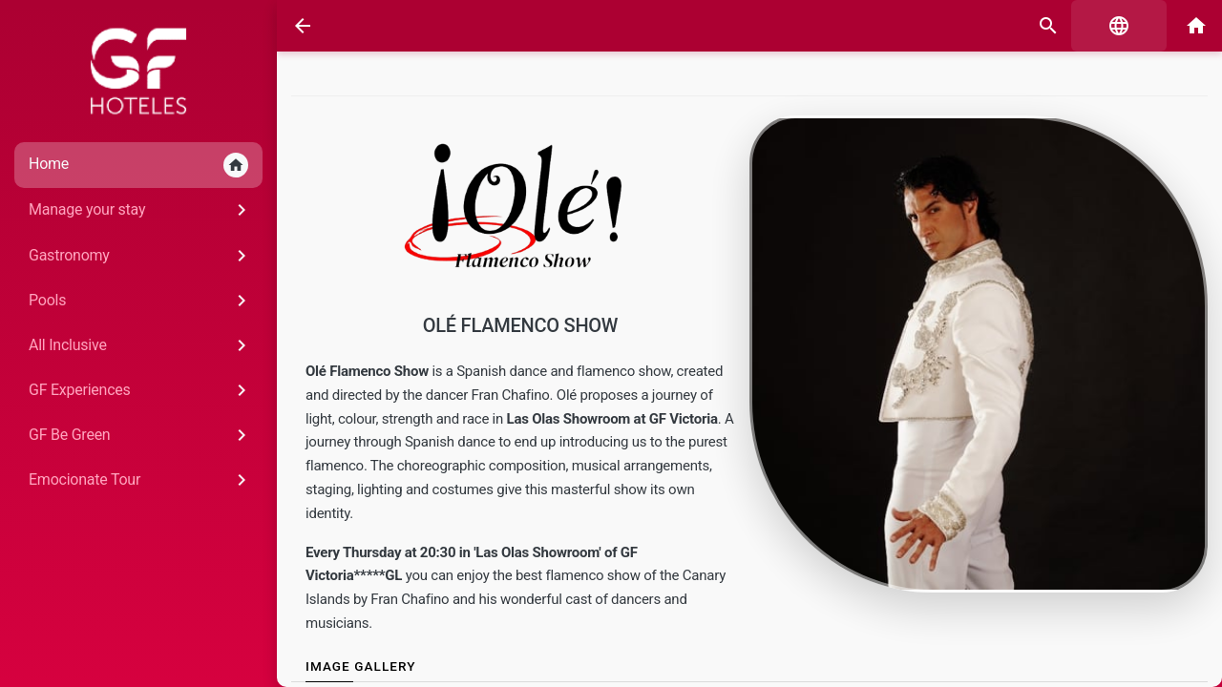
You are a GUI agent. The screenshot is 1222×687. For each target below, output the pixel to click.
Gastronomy (141, 255)
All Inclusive (141, 345)
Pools (141, 300)
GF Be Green (141, 435)
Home (138, 165)
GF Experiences (141, 390)
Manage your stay (141, 209)
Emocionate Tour (141, 479)
